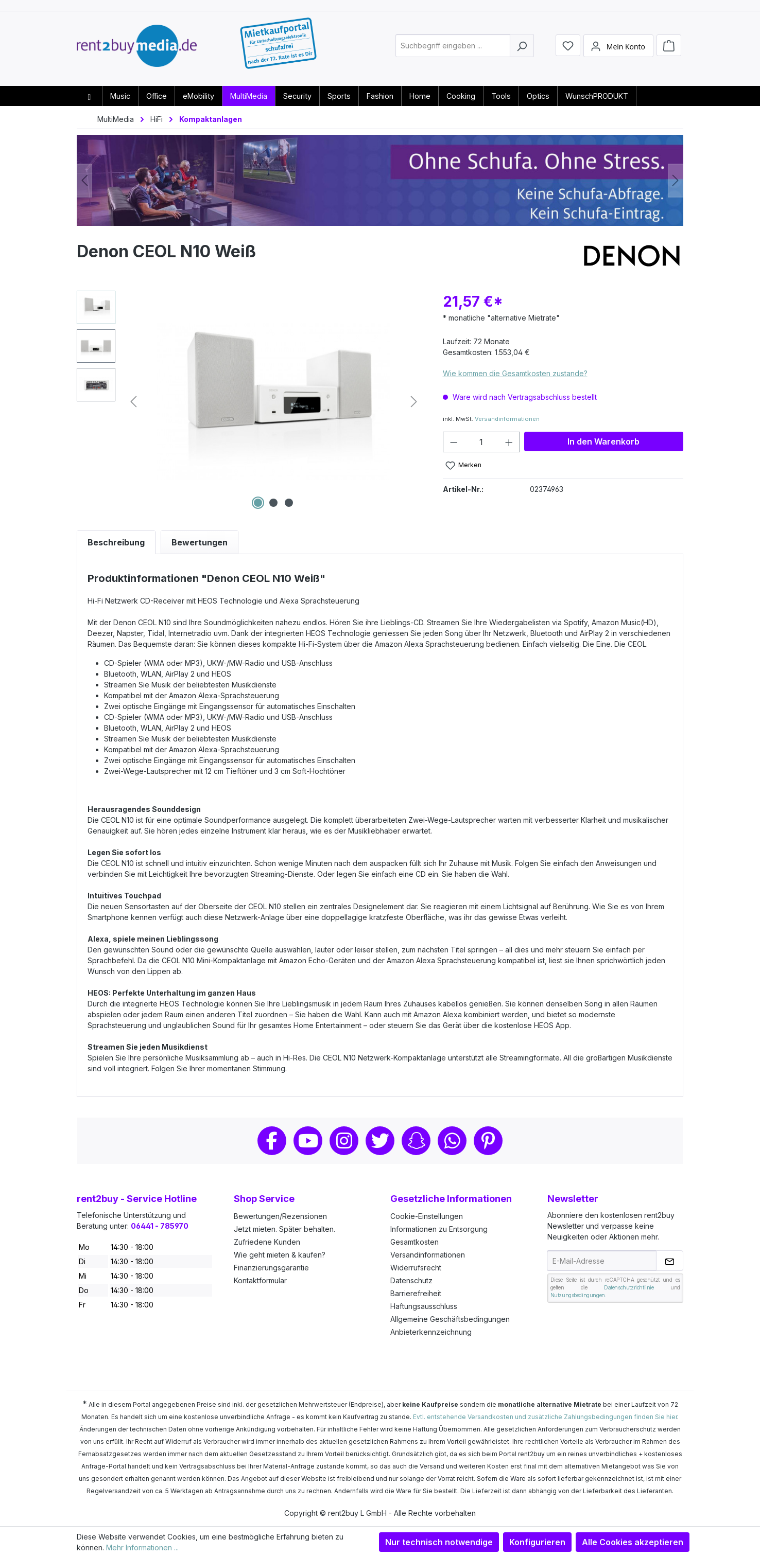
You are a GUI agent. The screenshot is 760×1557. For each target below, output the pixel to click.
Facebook (271, 1140)
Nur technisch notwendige (439, 1542)
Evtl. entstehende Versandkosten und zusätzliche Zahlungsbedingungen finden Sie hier (545, 1417)
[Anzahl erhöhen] (509, 442)
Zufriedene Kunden (267, 1241)
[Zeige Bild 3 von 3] (289, 503)
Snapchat (416, 1140)
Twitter (380, 1140)
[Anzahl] (481, 442)
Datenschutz (411, 1280)
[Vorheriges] (84, 180)
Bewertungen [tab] (199, 542)
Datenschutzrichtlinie (629, 1287)
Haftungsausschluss (423, 1306)
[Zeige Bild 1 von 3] (258, 503)
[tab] (116, 542)
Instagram (344, 1140)
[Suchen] (522, 48)
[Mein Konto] (618, 48)
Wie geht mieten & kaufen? (279, 1254)
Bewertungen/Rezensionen (280, 1216)
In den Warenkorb (603, 441)
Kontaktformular (260, 1280)
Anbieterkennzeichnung (431, 1332)
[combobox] (452, 48)
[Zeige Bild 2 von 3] (273, 503)
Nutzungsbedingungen (577, 1295)
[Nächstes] (675, 180)
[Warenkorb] (669, 47)
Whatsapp (452, 1140)
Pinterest (488, 1140)
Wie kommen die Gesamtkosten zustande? (515, 373)
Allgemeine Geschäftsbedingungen (450, 1319)
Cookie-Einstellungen (426, 1216)
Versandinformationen (507, 418)
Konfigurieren (537, 1542)
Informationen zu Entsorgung (439, 1229)
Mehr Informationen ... (142, 1547)
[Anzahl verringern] (453, 442)
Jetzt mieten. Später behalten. (284, 1229)
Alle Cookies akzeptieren (632, 1542)
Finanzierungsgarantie (271, 1267)
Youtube (307, 1140)
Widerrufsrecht (415, 1267)
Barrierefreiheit (415, 1293)
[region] (249, 401)
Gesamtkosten (414, 1241)
